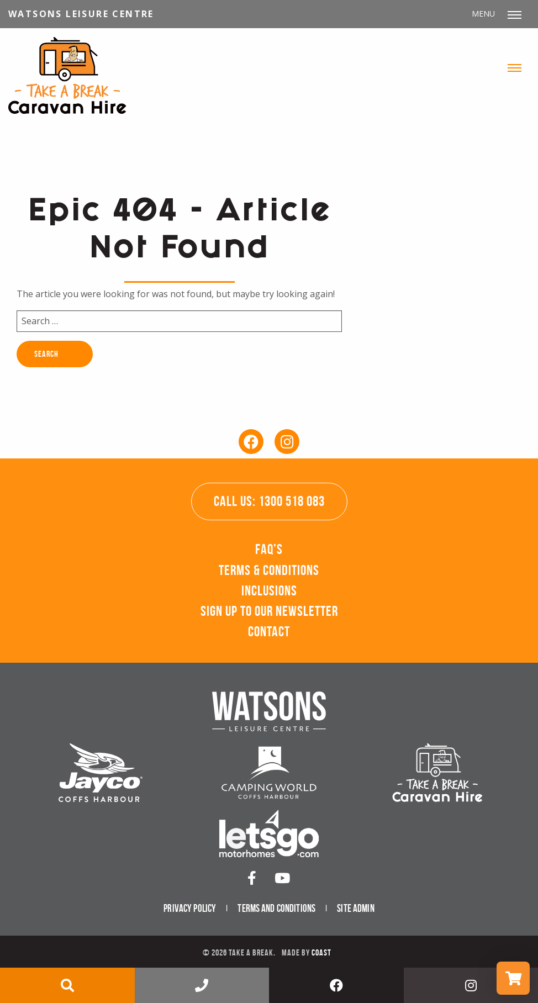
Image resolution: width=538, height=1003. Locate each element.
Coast (321, 952)
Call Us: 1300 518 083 (269, 501)
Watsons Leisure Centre (81, 14)
